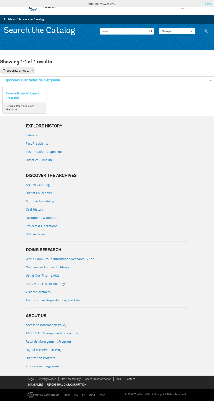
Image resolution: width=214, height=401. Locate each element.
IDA (76, 395)
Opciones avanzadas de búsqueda (32, 80)
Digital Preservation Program (46, 350)
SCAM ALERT (35, 384)
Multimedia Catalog (40, 201)
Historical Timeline (39, 160)
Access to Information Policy (46, 325)
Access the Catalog (31, 19)
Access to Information (98, 379)
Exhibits (31, 135)
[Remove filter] (32, 70)
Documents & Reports (41, 218)
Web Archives (35, 234)
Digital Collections (39, 193)
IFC (83, 395)
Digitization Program (40, 358)
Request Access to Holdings (46, 284)
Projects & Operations (41, 226)
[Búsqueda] (151, 31)
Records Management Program (48, 341)
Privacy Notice (47, 379)
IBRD (67, 395)
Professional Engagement (44, 366)
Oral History (34, 209)
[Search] (127, 31)
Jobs (118, 379)
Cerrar (209, 3)
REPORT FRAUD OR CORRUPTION (66, 384)
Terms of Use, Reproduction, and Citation (55, 300)
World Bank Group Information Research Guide (60, 259)
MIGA (92, 395)
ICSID (102, 395)
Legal (31, 379)
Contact (130, 379)
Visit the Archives (38, 292)
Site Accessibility (71, 379)
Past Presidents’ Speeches (44, 152)
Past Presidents (37, 143)
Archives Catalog (38, 185)
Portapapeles (205, 31)
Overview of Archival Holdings (47, 267)
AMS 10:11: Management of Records (52, 333)
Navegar (177, 31)
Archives (10, 19)
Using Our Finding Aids (42, 275)
